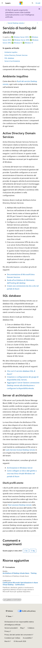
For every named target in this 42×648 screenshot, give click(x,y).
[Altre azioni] (37, 23)
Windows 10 (29, 43)
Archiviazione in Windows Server (20, 468)
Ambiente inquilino (10, 52)
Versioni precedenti (11, 628)
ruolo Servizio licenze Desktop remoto (20, 450)
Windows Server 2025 (21, 37)
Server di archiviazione (12, 61)
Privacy (6, 631)
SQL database (9, 58)
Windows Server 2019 (21, 40)
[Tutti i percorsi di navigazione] (5, 23)
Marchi (6, 641)
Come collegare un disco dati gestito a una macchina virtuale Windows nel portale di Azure (22, 473)
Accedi (38, 3)
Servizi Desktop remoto (16, 23)
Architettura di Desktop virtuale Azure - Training (19, 573)
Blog (21, 628)
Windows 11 (18, 43)
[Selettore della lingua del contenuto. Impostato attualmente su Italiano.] (9, 611)
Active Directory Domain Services (15, 55)
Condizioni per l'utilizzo (12, 638)
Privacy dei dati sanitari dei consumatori (18, 635)
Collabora (31, 628)
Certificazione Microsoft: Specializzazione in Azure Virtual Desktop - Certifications (20, 584)
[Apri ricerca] (32, 3)
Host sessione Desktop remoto (20, 505)
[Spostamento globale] (2, 3)
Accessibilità (27, 638)
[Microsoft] (21, 3)
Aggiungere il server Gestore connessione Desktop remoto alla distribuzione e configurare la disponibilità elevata (23, 385)
